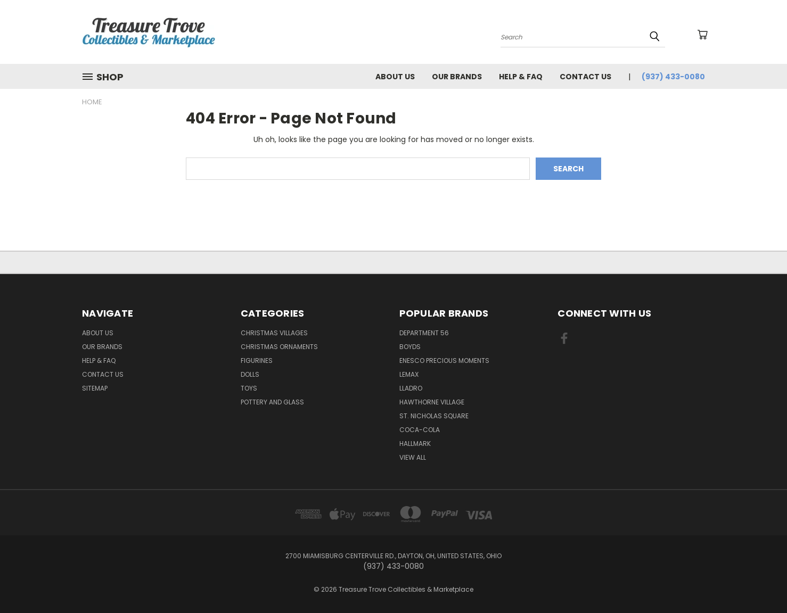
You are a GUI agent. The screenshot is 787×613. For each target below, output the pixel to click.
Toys (249, 388)
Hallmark (415, 443)
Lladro (410, 388)
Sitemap (95, 388)
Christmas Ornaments (279, 346)
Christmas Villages (274, 332)
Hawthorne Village (431, 402)
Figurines (257, 360)
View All (412, 457)
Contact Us (585, 76)
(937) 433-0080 (673, 76)
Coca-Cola (419, 429)
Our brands (457, 76)
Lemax (409, 374)
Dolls (250, 374)
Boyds (410, 346)
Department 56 (424, 332)
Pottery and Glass (272, 402)
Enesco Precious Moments (444, 360)
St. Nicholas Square (434, 415)
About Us (395, 76)
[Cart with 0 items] (702, 34)
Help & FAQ (521, 76)
